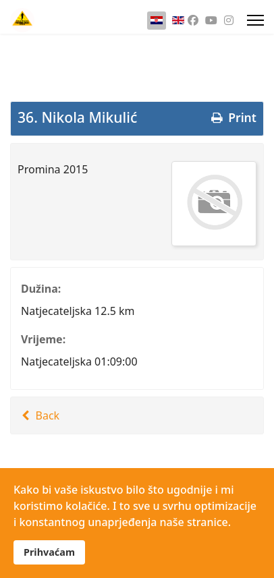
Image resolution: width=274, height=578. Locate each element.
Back (38, 415)
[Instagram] (229, 20)
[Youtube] (211, 20)
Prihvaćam (49, 552)
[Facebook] (193, 20)
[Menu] (255, 20)
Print (232, 117)
